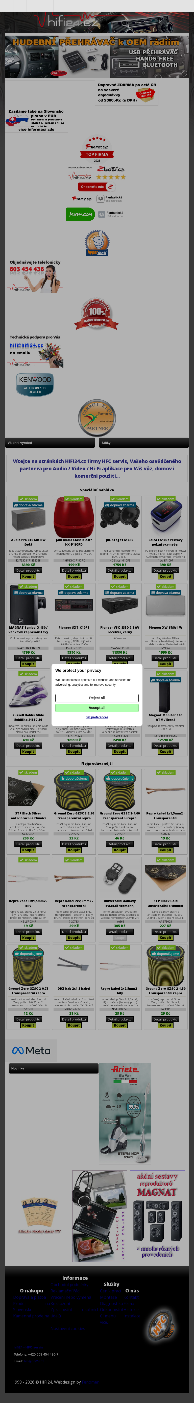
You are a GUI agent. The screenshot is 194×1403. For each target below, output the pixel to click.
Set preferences (97, 717)
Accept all (97, 708)
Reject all (97, 698)
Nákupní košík (47, 6)
